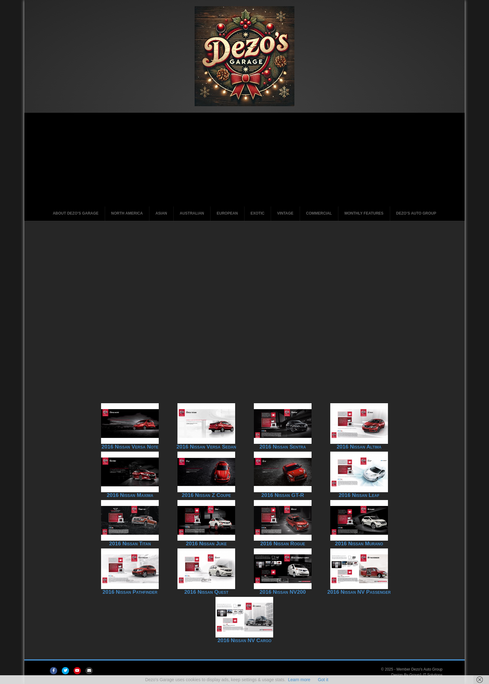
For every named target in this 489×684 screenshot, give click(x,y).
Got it (323, 679)
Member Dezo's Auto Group (419, 669)
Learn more (299, 679)
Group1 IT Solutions (426, 675)
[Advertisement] (244, 159)
